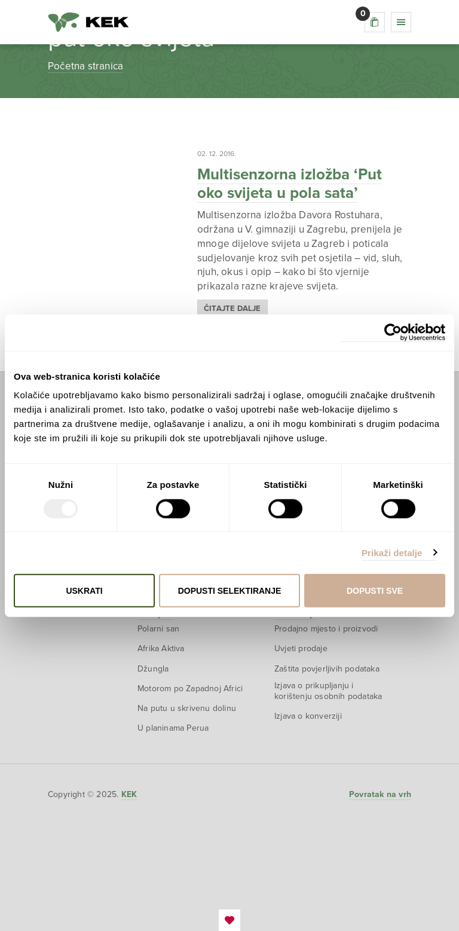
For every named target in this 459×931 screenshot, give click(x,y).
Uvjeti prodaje (301, 648)
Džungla (153, 669)
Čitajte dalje (232, 308)
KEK (88, 22)
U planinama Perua (173, 728)
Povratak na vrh (380, 794)
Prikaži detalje (392, 552)
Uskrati (84, 591)
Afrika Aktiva (161, 648)
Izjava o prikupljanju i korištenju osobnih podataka (328, 690)
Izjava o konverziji (308, 716)
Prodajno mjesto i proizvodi (326, 629)
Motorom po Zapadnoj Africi (190, 688)
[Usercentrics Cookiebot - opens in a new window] (393, 332)
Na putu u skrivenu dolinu (186, 708)
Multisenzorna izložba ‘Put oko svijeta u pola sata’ (289, 183)
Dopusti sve (375, 591)
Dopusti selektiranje (229, 591)
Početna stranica (85, 66)
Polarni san (158, 629)
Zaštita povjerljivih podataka (327, 669)
